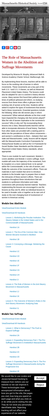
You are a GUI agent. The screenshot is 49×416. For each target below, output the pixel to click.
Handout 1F (14, 265)
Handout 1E (14, 261)
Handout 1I (14, 280)
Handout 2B (14, 347)
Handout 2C (14, 352)
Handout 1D (14, 256)
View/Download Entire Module (14, 208)
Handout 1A (14, 227)
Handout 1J (14, 291)
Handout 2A (14, 335)
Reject (40, 384)
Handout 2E (14, 371)
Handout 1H (14, 275)
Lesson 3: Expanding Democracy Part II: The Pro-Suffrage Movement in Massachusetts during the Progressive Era (26, 364)
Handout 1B (14, 239)
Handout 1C (14, 251)
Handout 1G (15, 270)
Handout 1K (14, 296)
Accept (40, 378)
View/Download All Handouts (13, 213)
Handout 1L (14, 308)
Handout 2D (14, 357)
